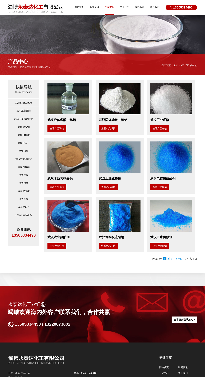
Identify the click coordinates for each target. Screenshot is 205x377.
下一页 (178, 258)
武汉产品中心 (189, 65)
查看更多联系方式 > (184, 319)
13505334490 (182, 7)
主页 (175, 65)
